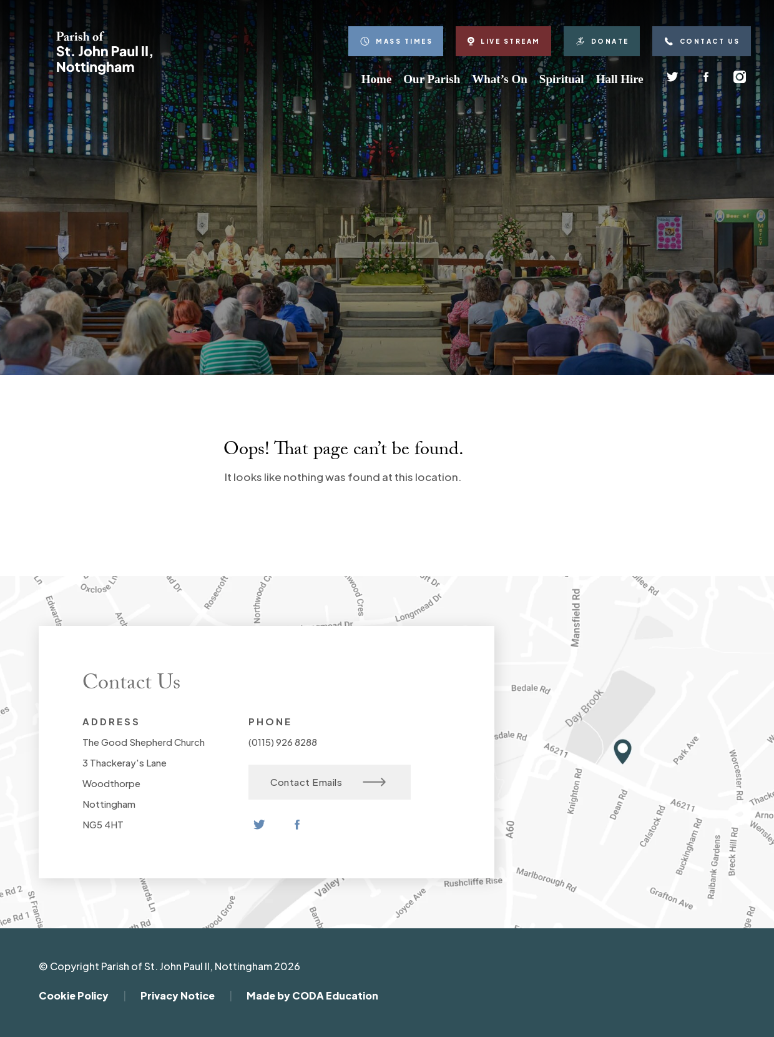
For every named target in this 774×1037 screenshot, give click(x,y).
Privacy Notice (177, 995)
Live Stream (503, 41)
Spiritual (561, 79)
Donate (601, 41)
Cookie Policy (74, 995)
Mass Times (396, 41)
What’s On (499, 79)
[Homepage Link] (104, 71)
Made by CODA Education (312, 995)
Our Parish (431, 79)
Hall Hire (620, 79)
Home (376, 79)
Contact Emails (328, 782)
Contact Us (701, 41)
